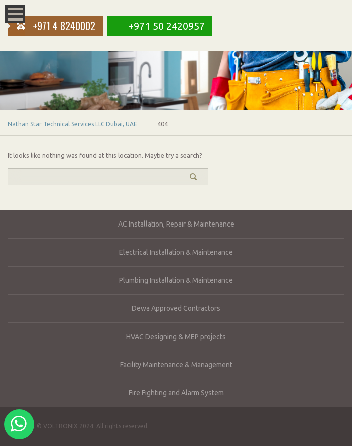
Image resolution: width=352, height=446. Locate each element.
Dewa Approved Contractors (176, 308)
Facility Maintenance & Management (176, 365)
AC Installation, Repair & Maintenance (176, 224)
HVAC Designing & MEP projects (176, 336)
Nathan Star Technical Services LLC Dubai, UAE (72, 124)
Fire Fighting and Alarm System (176, 393)
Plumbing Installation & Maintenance (176, 280)
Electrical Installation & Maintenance (176, 252)
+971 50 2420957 (166, 26)
